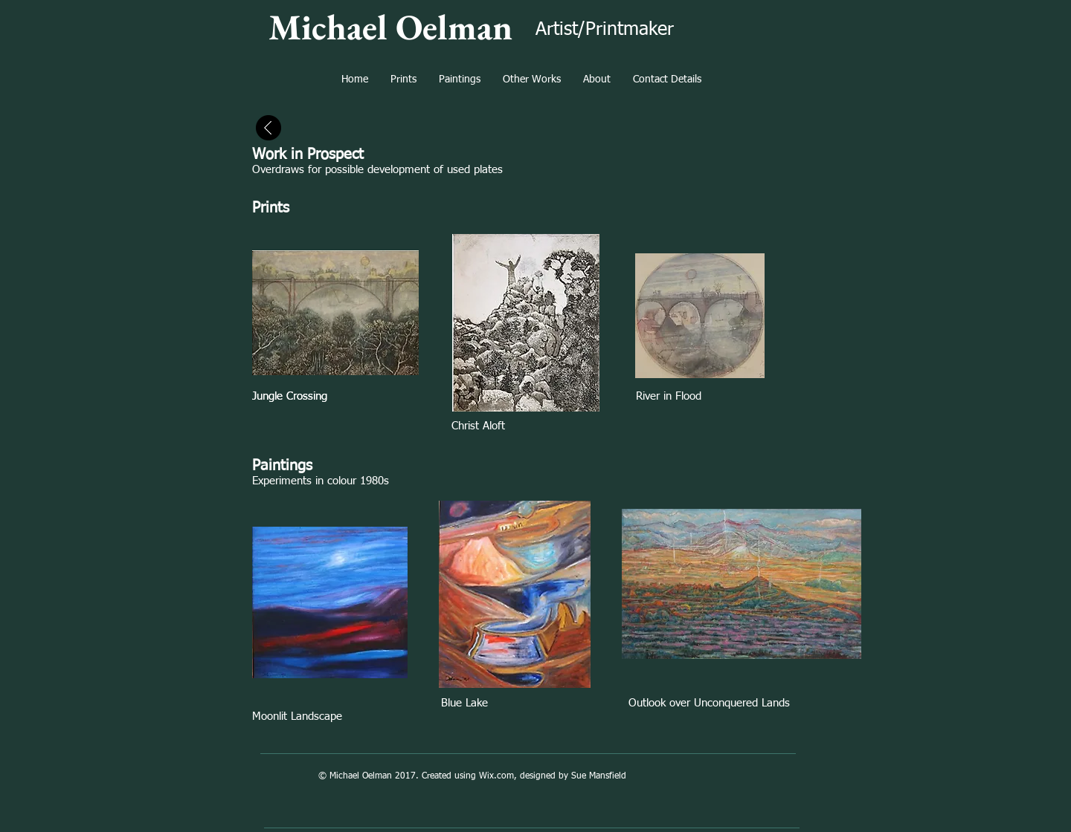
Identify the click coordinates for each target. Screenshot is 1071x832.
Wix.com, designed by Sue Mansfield (552, 776)
